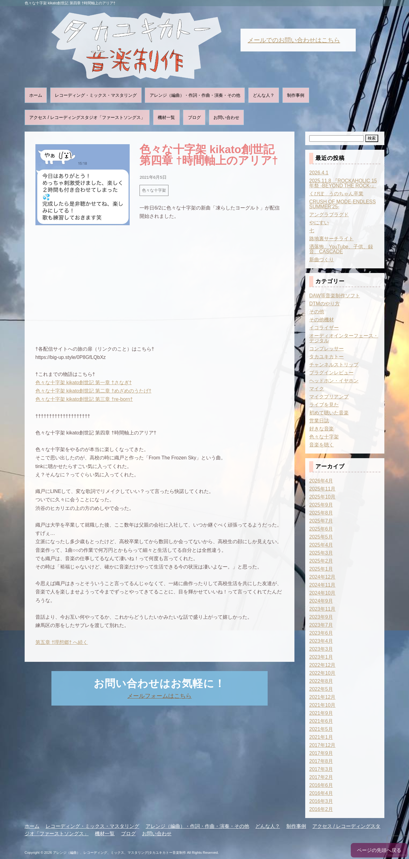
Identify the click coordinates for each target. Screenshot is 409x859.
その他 (316, 311)
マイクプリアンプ (329, 396)
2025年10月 (322, 496)
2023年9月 (321, 617)
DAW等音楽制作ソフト (334, 295)
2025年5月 (321, 536)
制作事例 (295, 95)
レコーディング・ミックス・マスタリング (96, 95)
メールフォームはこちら (159, 696)
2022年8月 (321, 681)
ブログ (194, 117)
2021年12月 (322, 697)
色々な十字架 (154, 190)
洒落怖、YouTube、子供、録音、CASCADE (341, 249)
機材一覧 (166, 117)
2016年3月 (321, 801)
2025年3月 (321, 553)
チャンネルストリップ (333, 364)
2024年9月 (321, 601)
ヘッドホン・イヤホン (333, 380)
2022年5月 (321, 689)
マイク (316, 388)
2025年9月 (321, 504)
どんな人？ (263, 95)
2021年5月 (321, 729)
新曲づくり (321, 259)
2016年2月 (321, 809)
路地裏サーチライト (331, 238)
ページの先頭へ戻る (379, 850)
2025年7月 (321, 520)
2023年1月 (321, 657)
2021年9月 (321, 713)
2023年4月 (321, 641)
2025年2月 (321, 561)
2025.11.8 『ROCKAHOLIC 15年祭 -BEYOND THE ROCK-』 (343, 183)
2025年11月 (322, 488)
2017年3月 (321, 769)
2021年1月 (321, 737)
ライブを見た (324, 404)
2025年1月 (321, 569)
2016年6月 (321, 785)
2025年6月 (321, 528)
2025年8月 (321, 512)
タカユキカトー (326, 356)
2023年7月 (321, 625)
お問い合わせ (226, 117)
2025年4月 (321, 545)
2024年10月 (322, 593)
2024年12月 (322, 577)
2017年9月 (321, 753)
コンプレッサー (326, 348)
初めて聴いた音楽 (329, 412)
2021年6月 (321, 721)
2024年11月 (322, 585)
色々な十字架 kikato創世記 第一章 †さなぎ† (83, 382)
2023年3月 (321, 649)
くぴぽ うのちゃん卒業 (336, 193)
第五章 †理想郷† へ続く (61, 642)
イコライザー (324, 327)
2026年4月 (321, 480)
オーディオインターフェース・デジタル (343, 338)
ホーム (35, 95)
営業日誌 (319, 420)
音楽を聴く (321, 444)
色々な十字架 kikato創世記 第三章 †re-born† (84, 399)
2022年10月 (322, 673)
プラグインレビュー (331, 372)
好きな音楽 (321, 428)
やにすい (319, 222)
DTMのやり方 (324, 303)
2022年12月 (322, 665)
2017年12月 (322, 745)
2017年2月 (321, 777)
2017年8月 (321, 761)
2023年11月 (322, 609)
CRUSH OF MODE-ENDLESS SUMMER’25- (342, 204)
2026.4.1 (318, 172)
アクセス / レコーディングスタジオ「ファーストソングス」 (87, 117)
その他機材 (321, 319)
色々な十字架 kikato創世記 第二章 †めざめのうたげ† (93, 390)
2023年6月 (321, 633)
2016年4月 (321, 793)
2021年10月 (322, 705)
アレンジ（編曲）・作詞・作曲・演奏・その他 (195, 95)
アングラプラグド (329, 214)
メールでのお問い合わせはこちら (294, 40)
